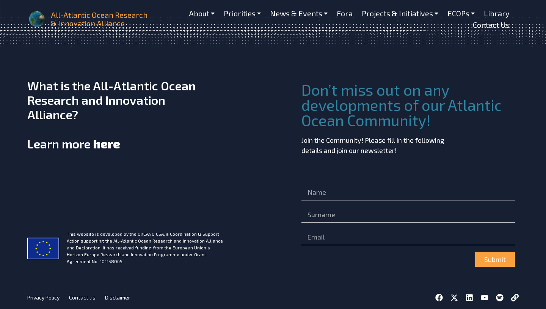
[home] (37, 19)
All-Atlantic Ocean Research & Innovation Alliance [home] (99, 19)
